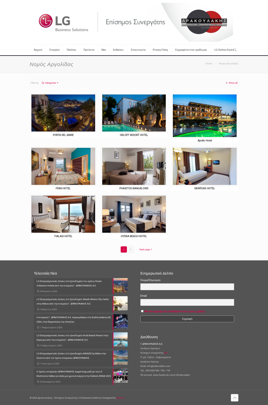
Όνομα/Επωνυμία (150, 280)
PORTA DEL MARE (63, 135)
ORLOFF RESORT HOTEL (134, 135)
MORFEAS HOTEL (205, 188)
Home (209, 63)
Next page (146, 249)
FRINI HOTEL (63, 188)
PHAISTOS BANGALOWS (133, 188)
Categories (50, 83)
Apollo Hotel (205, 140)
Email (143, 295)
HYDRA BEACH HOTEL (134, 236)
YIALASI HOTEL (63, 236)
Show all (231, 83)
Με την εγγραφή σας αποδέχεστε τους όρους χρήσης (174, 311)
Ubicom (120, 397)
